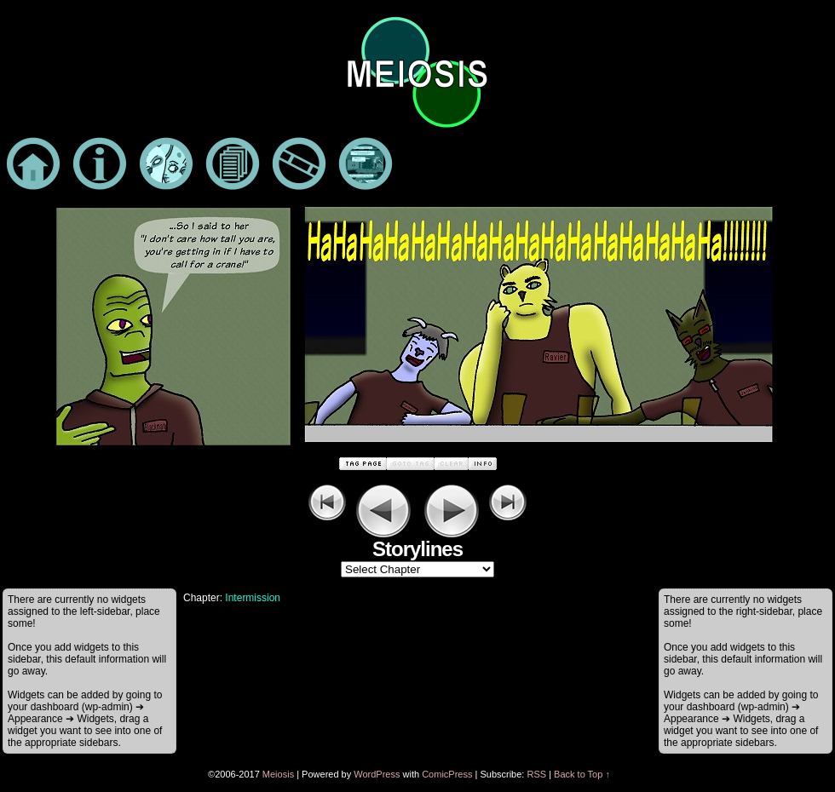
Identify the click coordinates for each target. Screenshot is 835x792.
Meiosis (278, 774)
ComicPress (447, 774)
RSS (536, 774)
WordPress (377, 774)
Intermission (252, 598)
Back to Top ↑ (582, 774)
